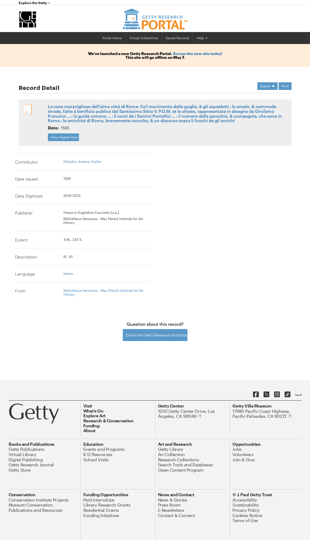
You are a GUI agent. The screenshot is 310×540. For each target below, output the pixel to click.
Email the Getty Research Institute (156, 335)
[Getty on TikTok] (287, 394)
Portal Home (112, 38)
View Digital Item (64, 137)
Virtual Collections (143, 38)
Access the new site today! (197, 53)
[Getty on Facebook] (256, 394)
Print (285, 86)
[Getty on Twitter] (266, 394)
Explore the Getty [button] (34, 3)
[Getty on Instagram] (277, 394)
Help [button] (202, 38)
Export (267, 86)
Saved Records (177, 38)
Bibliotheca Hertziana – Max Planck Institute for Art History (103, 292)
